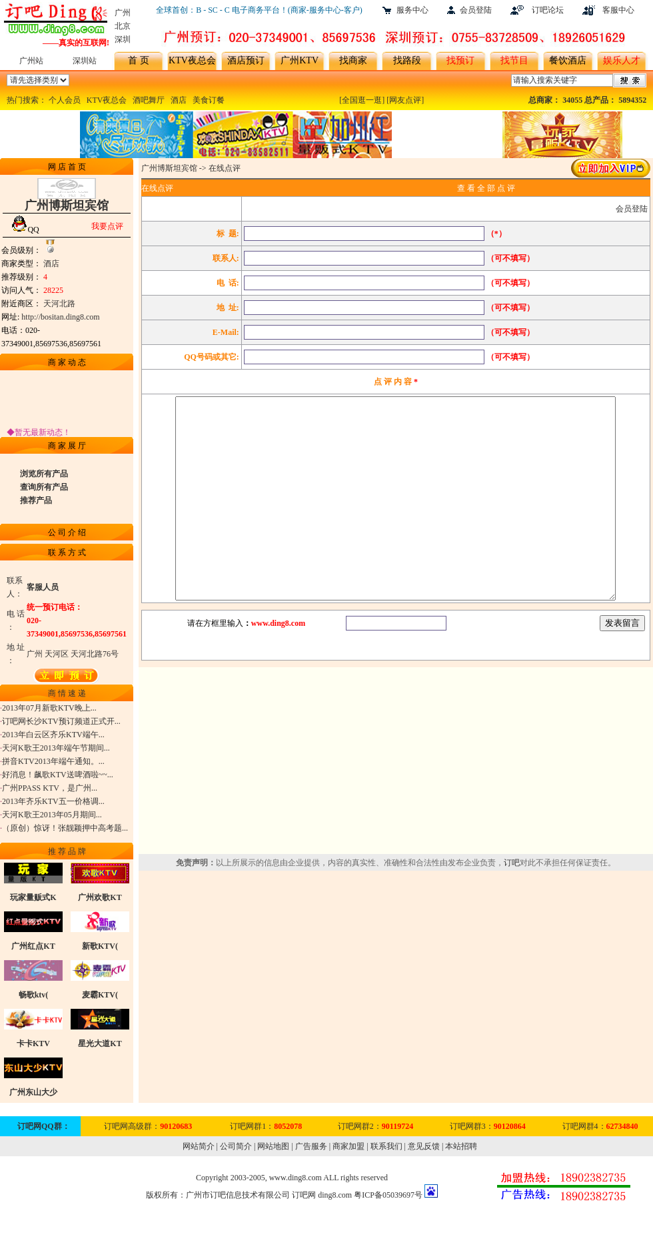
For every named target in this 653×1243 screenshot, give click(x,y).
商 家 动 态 (67, 362)
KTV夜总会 (192, 60)
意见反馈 (424, 1146)
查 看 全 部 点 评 (486, 188)
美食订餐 (209, 100)
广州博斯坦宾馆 (169, 168)
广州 (123, 12)
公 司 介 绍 (67, 532)
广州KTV (300, 60)
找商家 (353, 60)
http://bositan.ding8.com (60, 317)
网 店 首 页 (67, 166)
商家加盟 (348, 1146)
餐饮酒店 (567, 60)
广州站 (31, 60)
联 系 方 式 (67, 552)
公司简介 (236, 1146)
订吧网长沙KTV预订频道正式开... (61, 724)
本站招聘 (461, 1146)
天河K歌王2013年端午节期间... (56, 750)
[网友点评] (405, 100)
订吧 (512, 902)
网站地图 (273, 1146)
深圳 (123, 39)
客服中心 (618, 10)
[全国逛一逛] (361, 100)
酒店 (179, 100)
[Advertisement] (396, 800)
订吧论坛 (548, 10)
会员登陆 (476, 10)
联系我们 (386, 1146)
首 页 (138, 60)
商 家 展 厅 (67, 445)
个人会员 (65, 100)
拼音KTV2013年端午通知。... (53, 764)
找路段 (407, 60)
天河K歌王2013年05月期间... (52, 817)
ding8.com (335, 1195)
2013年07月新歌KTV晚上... (49, 710)
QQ (25, 229)
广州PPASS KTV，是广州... (49, 790)
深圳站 (85, 60)
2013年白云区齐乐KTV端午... (53, 737)
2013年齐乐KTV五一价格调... (53, 804)
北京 (123, 26)
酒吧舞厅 (149, 100)
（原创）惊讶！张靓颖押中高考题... (65, 830)
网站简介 (199, 1146)
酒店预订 (246, 60)
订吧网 (304, 1195)
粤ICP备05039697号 (388, 1195)
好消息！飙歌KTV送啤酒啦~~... (57, 777)
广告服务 (311, 1146)
